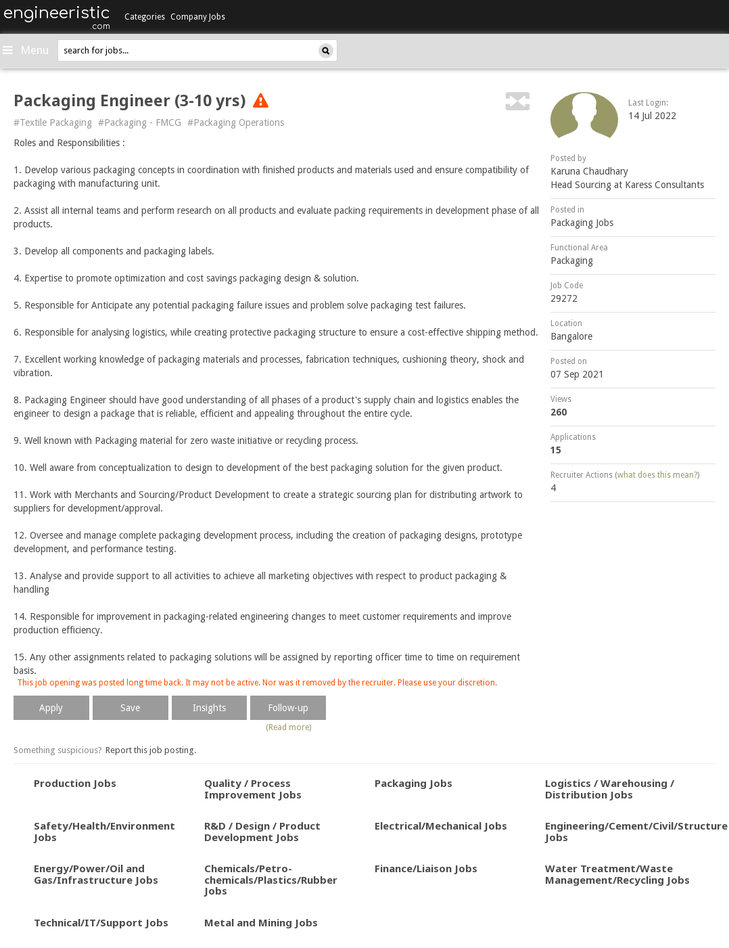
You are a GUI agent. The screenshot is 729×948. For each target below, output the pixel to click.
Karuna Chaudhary (589, 171)
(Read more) (288, 727)
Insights (209, 707)
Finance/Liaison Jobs (426, 868)
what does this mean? (657, 475)
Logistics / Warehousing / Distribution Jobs (609, 788)
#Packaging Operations (235, 122)
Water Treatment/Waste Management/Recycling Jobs (617, 873)
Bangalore (571, 336)
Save (130, 707)
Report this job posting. (150, 750)
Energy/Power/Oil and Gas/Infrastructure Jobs (96, 873)
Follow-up (288, 707)
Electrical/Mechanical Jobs (441, 825)
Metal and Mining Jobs (261, 922)
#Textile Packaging (53, 122)
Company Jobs (197, 17)
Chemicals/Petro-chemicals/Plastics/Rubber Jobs (270, 879)
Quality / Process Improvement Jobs (253, 788)
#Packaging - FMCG (139, 122)
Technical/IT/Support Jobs (101, 922)
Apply (51, 707)
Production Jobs (75, 783)
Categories (144, 17)
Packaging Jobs (581, 222)
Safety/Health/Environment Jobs (104, 831)
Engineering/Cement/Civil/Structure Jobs (636, 831)
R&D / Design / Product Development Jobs (262, 831)
